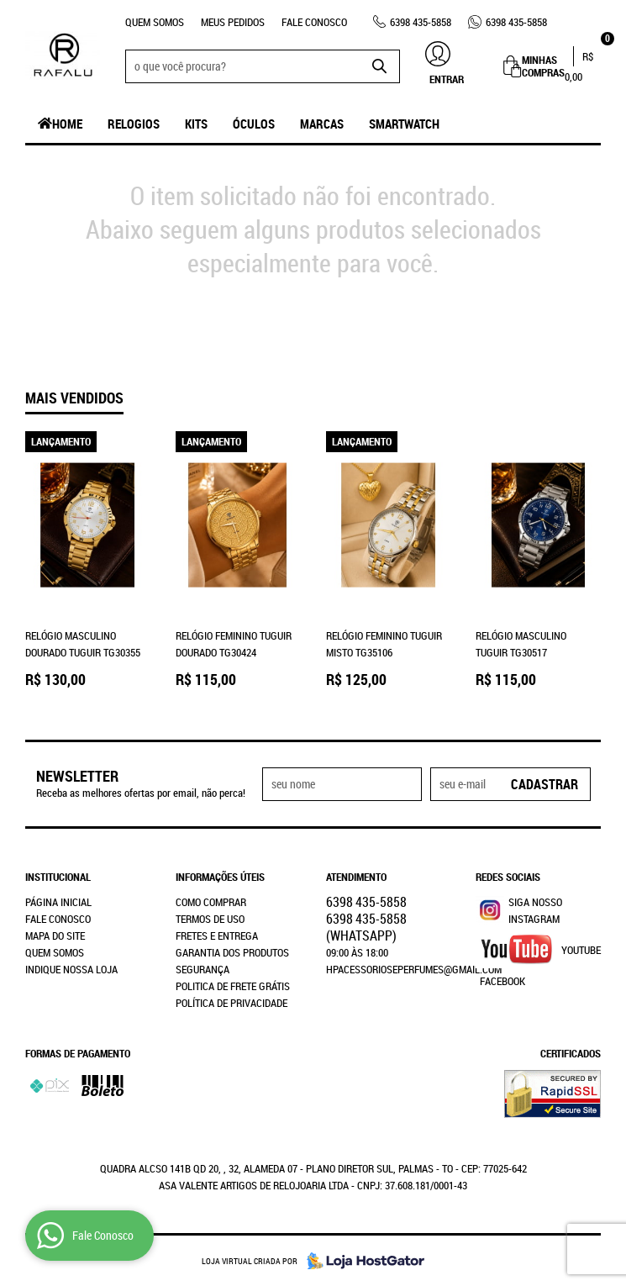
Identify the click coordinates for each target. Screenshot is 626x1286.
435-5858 (420, 21)
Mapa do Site (55, 935)
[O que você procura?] (379, 66)
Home (67, 123)
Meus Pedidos (233, 21)
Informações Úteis (220, 876)
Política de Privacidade (231, 1002)
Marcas (322, 123)
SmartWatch (404, 123)
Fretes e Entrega (217, 935)
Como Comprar (211, 901)
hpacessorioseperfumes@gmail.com (414, 969)
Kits (196, 123)
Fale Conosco (314, 21)
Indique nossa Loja (71, 969)
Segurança (202, 969)
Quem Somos (154, 21)
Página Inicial (58, 901)
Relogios (134, 123)
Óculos (254, 123)
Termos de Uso (210, 918)
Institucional (58, 876)
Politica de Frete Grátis (233, 985)
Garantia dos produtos (232, 952)
